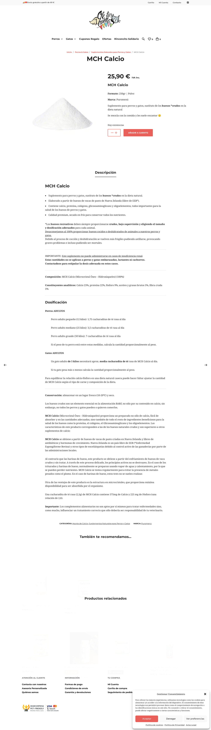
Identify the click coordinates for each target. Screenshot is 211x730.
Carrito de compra (117, 687)
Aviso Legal (191, 725)
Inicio (69, 52)
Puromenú (146, 522)
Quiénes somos (30, 691)
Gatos (70, 39)
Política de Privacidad (174, 725)
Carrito (151, 2)
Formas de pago (73, 683)
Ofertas (105, 38)
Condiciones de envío (76, 687)
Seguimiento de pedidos (121, 691)
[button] (205, 694)
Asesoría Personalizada (34, 687)
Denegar (171, 718)
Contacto (177, 2)
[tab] (105, 172)
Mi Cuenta (163, 2)
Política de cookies (154, 725)
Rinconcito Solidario (125, 38)
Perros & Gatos (81, 52)
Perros (56, 39)
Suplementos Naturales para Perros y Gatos (111, 52)
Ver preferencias (195, 718)
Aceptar (146, 718)
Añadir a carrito (138, 132)
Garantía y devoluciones (78, 691)
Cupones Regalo (88, 38)
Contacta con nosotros (34, 683)
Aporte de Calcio (80, 522)
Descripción (105, 172)
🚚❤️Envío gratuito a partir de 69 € (38, 2)
